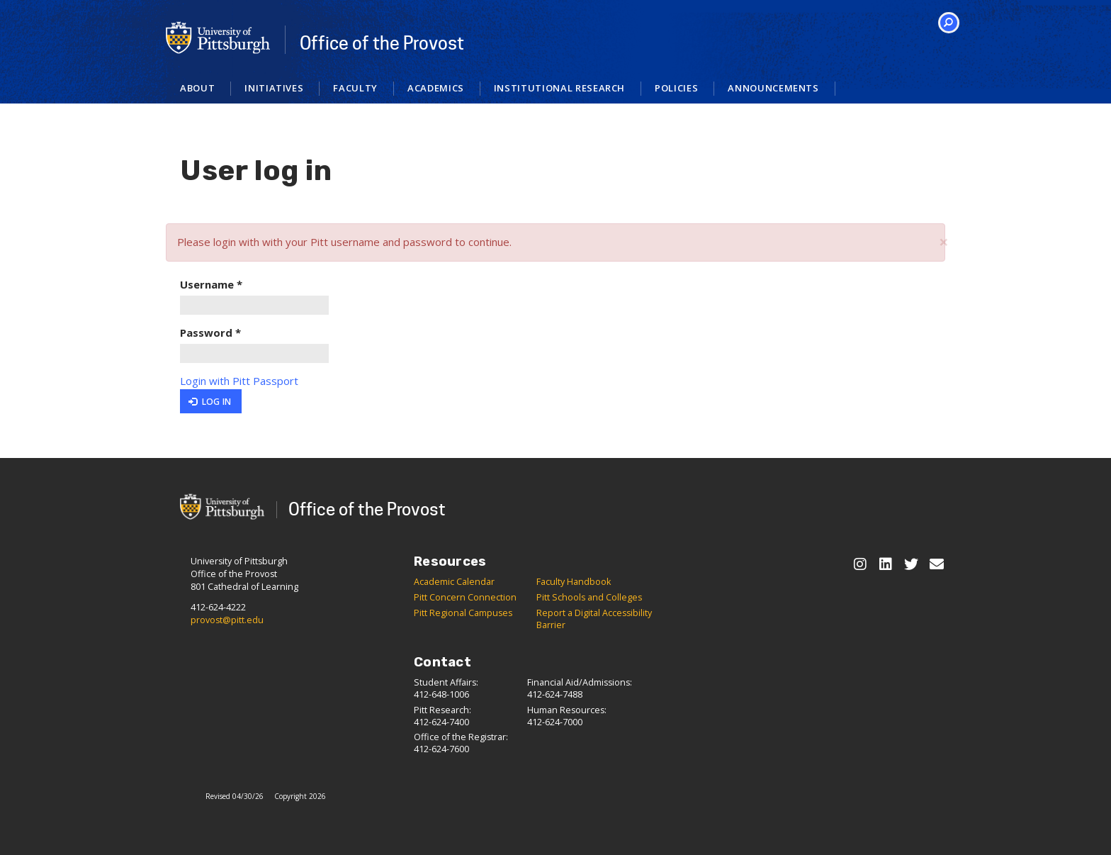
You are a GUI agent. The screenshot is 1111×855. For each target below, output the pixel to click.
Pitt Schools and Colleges (589, 597)
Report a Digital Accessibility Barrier (594, 619)
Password (210, 332)
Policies (676, 88)
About (197, 88)
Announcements (773, 88)
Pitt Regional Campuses (463, 613)
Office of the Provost (382, 43)
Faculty (355, 88)
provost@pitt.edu (227, 620)
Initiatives (273, 88)
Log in (209, 402)
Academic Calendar (454, 582)
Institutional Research (559, 88)
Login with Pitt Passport (239, 381)
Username (211, 284)
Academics (435, 88)
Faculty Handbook (573, 582)
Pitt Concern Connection (465, 597)
